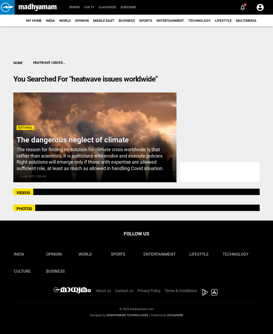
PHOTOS (24, 208)
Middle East (103, 21)
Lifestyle (223, 21)
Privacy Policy (149, 291)
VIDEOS (23, 193)
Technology (199, 21)
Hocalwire (175, 315)
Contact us (124, 291)
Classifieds (107, 7)
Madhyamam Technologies (127, 315)
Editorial (25, 127)
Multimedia (246, 21)
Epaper (74, 7)
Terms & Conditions (181, 291)
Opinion (82, 21)
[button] (7, 7)
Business (127, 21)
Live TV (89, 7)
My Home (34, 21)
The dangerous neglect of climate (73, 140)
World (65, 21)
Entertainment (170, 21)
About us (103, 291)
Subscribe (128, 7)
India (50, 21)
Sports (145, 21)
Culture (22, 271)
